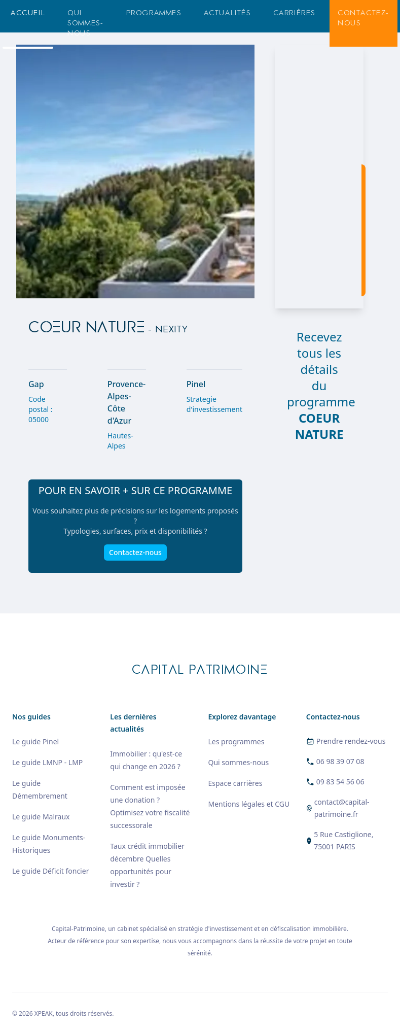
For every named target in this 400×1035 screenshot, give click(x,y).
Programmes (153, 13)
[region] (319, 176)
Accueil (28, 13)
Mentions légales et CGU (249, 804)
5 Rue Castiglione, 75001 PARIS (343, 840)
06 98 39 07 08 (340, 761)
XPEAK (43, 1013)
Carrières (294, 13)
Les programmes (236, 741)
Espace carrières (235, 783)
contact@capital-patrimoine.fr (342, 808)
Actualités (227, 13)
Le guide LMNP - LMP (47, 762)
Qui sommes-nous (85, 23)
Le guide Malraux (40, 816)
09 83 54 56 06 (340, 781)
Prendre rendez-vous (351, 741)
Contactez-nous (363, 18)
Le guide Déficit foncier (50, 871)
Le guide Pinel (35, 741)
